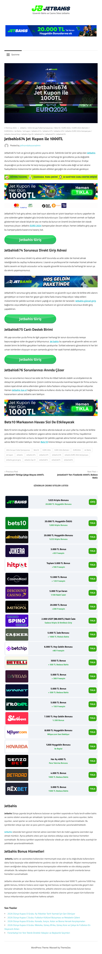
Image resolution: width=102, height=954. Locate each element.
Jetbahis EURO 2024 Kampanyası (78, 131)
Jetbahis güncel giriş (85, 301)
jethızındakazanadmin (30, 145)
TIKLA (92, 523)
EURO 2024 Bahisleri (80, 127)
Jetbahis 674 (36, 131)
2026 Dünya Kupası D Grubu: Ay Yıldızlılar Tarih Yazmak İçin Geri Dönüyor (41, 913)
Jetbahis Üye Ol (27, 134)
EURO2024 (8, 131)
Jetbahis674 (39, 134)
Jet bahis (54, 341)
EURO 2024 (66, 127)
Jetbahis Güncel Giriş (12, 134)
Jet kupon (26, 131)
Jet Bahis (18, 131)
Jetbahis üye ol (19, 390)
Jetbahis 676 (59, 131)
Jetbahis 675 (48, 131)
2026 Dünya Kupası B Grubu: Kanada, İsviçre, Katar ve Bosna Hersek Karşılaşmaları (46, 921)
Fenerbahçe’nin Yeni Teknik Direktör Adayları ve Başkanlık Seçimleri (38, 932)
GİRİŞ (92, 502)
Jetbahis (23, 127)
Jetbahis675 (50, 134)
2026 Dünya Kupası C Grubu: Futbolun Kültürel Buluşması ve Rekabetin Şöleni (43, 917)
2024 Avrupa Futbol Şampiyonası (40, 127)
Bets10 (57, 127)
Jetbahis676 (61, 134)
